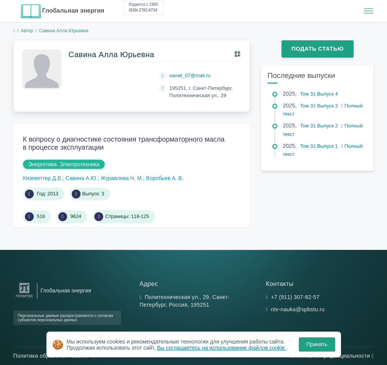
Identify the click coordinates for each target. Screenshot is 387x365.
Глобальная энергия (73, 10)
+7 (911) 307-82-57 (295, 297)
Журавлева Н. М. (121, 178)
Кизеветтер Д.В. (43, 178)
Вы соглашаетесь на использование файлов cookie (222, 348)
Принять (317, 344)
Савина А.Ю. (82, 178)
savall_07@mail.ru (190, 75)
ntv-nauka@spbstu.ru (298, 309)
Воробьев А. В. (164, 178)
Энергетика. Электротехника (64, 164)
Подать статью (317, 48)
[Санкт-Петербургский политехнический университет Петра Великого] (24, 297)
